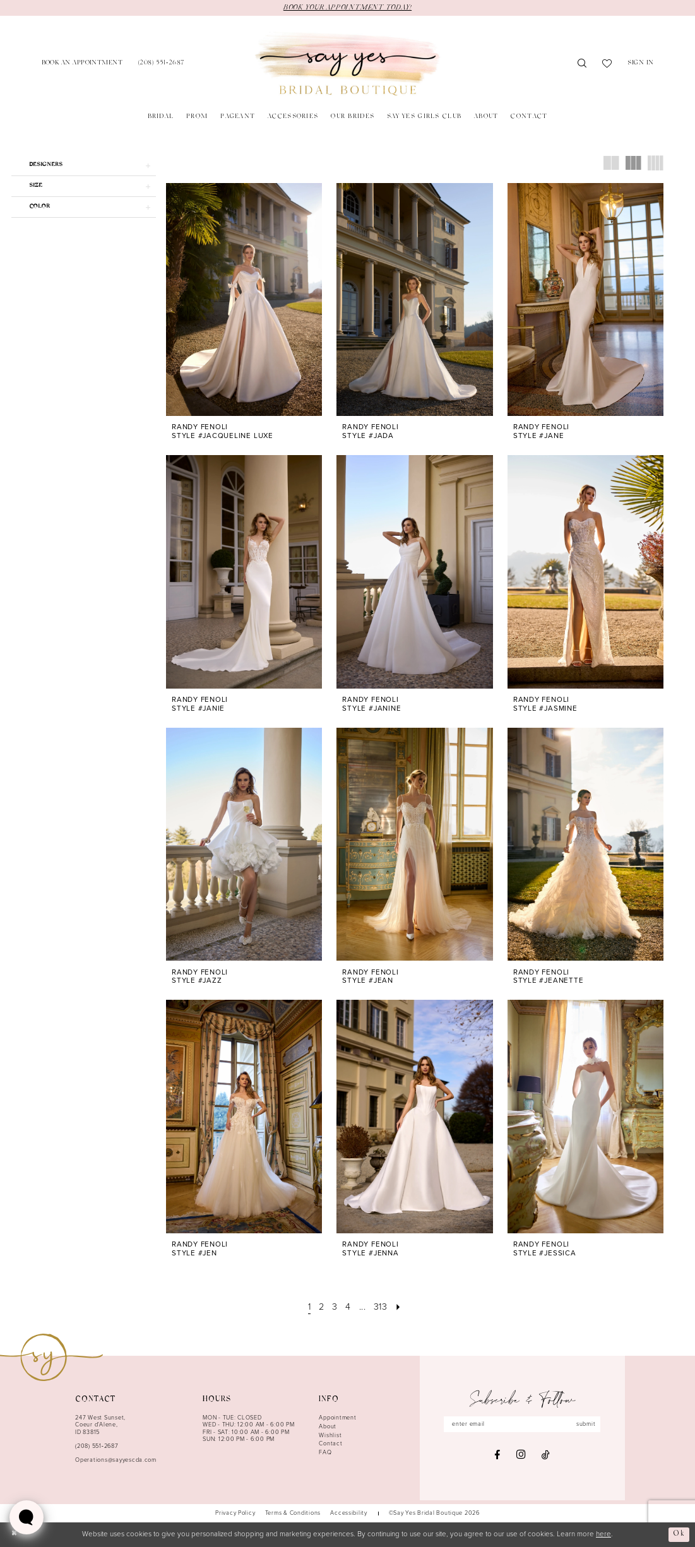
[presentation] (244, 299)
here (603, 1534)
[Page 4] (348, 1306)
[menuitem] (81, 64)
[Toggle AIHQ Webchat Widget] (26, 1517)
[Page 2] (321, 1306)
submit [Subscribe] (586, 1424)
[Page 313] (380, 1306)
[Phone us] (161, 64)
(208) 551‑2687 (96, 1446)
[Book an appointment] (81, 64)
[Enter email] (522, 1424)
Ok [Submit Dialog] (679, 1534)
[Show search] (582, 64)
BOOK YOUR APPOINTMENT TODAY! (347, 7)
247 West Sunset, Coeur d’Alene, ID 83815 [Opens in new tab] (100, 1425)
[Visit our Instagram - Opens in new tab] (520, 1455)
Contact (330, 1443)
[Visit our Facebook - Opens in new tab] (497, 1455)
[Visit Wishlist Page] (607, 64)
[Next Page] (399, 1306)
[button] (641, 64)
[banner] (347, 64)
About (327, 1426)
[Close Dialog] (14, 1534)
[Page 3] (335, 1306)
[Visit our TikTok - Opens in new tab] (546, 1455)
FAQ (325, 1452)
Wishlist (330, 1435)
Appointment (337, 1417)
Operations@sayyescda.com (116, 1459)
